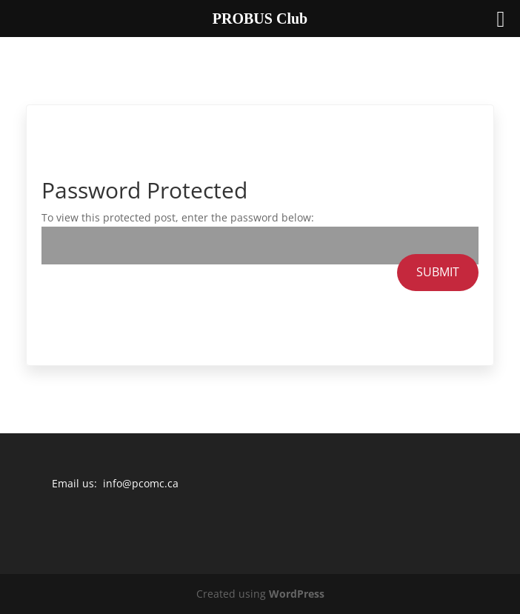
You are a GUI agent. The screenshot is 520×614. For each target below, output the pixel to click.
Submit (437, 272)
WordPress (296, 594)
